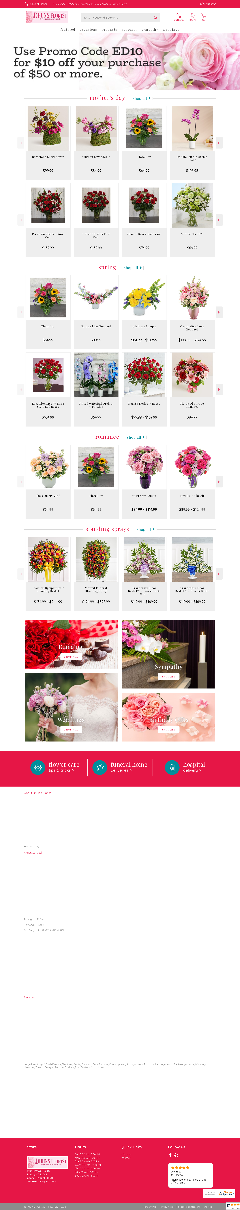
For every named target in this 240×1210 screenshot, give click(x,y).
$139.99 (96, 247)
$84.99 (96, 170)
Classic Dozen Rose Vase (144, 234)
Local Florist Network (189, 1206)
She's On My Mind (48, 496)
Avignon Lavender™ (96, 157)
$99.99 (48, 170)
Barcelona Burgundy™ (48, 157)
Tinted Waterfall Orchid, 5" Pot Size (96, 405)
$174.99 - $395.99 (96, 601)
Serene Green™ (192, 234)
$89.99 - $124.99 (192, 509)
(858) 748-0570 (38, 3)
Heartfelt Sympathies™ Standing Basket (48, 589)
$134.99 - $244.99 (48, 601)
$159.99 (48, 247)
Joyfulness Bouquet (144, 326)
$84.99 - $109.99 (144, 340)
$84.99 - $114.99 (144, 509)
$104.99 (48, 417)
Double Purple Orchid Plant (192, 158)
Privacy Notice (167, 1206)
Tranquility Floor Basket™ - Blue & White (192, 589)
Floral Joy (144, 157)
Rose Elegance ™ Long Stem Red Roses (48, 405)
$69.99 (192, 247)
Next (219, 143)
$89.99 (96, 340)
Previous (20, 143)
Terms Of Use (149, 1206)
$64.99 (144, 170)
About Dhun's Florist (37, 793)
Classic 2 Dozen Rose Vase (96, 235)
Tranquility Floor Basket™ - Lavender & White (144, 591)
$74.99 (144, 247)
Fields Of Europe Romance (192, 405)
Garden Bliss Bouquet (96, 326)
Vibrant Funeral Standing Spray (96, 589)
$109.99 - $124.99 (192, 340)
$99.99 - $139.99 (144, 417)
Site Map (208, 1206)
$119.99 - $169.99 (144, 601)
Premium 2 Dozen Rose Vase (48, 235)
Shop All (140, 98)
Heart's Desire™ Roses (144, 403)
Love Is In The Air (192, 496)
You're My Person (144, 496)
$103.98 (192, 170)
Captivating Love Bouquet (192, 327)
